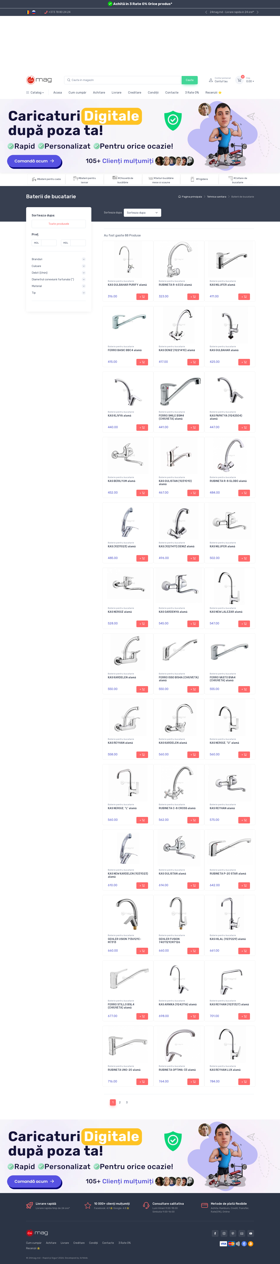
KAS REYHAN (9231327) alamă (229, 1004)
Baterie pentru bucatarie (121, 281)
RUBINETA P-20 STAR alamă (228, 873)
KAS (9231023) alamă (122, 546)
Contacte (171, 92)
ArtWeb (84, 1258)
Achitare (99, 92)
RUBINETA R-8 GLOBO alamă (228, 481)
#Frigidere (202, 179)
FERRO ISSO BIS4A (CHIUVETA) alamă (179, 679)
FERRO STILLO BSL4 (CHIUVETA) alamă (121, 1006)
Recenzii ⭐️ (214, 92)
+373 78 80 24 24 (57, 12)
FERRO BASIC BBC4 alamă (125, 350)
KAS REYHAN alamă (120, 742)
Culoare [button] (36, 266)
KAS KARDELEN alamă (122, 677)
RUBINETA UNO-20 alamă (124, 1069)
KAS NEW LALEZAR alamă (226, 611)
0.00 (250, 80)
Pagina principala (190, 196)
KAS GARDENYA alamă (173, 611)
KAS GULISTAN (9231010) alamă (175, 483)
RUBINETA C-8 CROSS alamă (177, 808)
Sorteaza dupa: (113, 212)
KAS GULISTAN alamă (172, 873)
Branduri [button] (37, 259)
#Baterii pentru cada (49, 179)
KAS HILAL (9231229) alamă (228, 939)
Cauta (189, 80)
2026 (61, 1258)
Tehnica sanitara (216, 196)
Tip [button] (34, 292)
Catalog (34, 92)
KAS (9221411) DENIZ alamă (176, 546)
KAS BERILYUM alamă (121, 481)
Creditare (134, 92)
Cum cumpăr (77, 92)
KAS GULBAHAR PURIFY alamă (127, 284)
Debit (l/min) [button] (39, 272)
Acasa (57, 92)
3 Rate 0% (192, 92)
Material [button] (37, 286)
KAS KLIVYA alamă (119, 415)
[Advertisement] (140, 44)
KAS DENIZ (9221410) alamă (177, 350)
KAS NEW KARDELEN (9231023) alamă (128, 875)
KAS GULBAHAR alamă (224, 350)
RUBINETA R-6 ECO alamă (175, 284)
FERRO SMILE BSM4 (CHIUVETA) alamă (171, 417)
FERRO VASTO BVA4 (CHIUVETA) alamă (223, 679)
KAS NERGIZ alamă (120, 611)
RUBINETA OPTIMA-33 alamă (177, 1069)
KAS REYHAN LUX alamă (225, 1069)
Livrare (116, 92)
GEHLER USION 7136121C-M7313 (124, 941)
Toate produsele (58, 223)
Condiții (153, 92)
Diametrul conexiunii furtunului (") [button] (53, 279)
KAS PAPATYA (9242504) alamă (226, 417)
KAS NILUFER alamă (222, 284)
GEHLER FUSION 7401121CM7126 (169, 941)
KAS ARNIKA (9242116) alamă (178, 1004)
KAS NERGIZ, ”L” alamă (122, 808)
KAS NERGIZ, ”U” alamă (224, 742)
